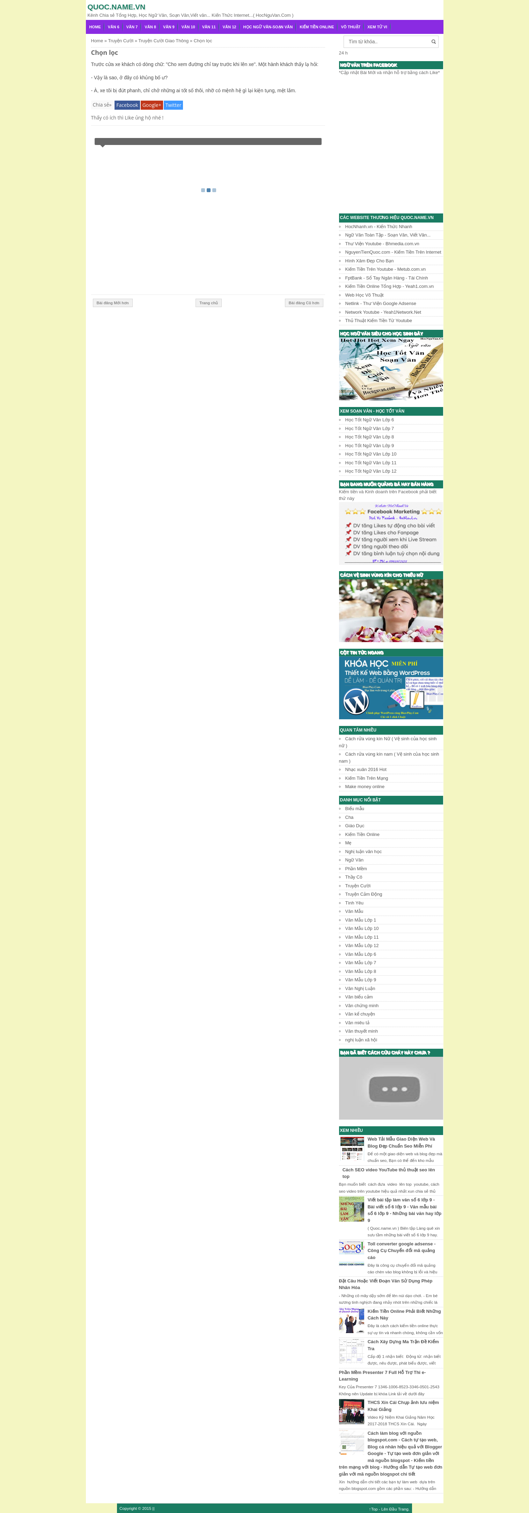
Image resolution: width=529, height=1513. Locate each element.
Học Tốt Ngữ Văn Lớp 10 (371, 454)
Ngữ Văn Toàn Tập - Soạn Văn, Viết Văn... (388, 235)
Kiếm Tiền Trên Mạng (366, 778)
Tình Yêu (354, 902)
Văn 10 (188, 27)
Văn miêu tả (357, 1022)
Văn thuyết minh (361, 1031)
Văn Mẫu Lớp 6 (360, 954)
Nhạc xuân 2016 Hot (366, 769)
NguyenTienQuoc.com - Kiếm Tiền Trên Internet (393, 252)
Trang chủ (208, 303)
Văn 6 (113, 27)
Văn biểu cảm (359, 996)
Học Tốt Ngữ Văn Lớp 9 (369, 445)
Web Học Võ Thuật (364, 295)
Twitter (174, 105)
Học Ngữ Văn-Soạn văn (268, 27)
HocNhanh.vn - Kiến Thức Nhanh (378, 226)
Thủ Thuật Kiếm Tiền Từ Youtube (378, 320)
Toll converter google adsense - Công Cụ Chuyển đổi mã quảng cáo (402, 1250)
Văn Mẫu (354, 911)
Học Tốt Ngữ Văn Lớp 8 (369, 436)
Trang (403, 1509)
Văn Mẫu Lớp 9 (360, 979)
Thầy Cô (353, 877)
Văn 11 (209, 27)
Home (95, 27)
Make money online (365, 786)
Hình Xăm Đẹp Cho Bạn (369, 260)
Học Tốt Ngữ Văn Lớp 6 (369, 419)
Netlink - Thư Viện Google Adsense (380, 303)
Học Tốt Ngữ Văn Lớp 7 (369, 428)
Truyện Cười (358, 885)
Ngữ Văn (354, 860)
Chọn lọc (104, 52)
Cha (349, 817)
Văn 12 (229, 27)
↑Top (373, 1509)
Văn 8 (150, 27)
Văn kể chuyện (360, 1014)
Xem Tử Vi (377, 27)
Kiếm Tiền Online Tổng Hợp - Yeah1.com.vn (389, 286)
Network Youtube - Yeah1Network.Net (383, 312)
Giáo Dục (355, 825)
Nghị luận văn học (363, 851)
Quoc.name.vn (117, 7)
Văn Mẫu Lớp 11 (362, 937)
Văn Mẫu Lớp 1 (360, 920)
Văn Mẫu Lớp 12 (362, 945)
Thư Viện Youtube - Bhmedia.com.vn (382, 243)
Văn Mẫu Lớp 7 (360, 962)
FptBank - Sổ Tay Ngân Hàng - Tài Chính (386, 278)
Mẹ (348, 842)
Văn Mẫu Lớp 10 (362, 928)
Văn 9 (169, 27)
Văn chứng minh (362, 1005)
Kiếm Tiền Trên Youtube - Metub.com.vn (385, 269)
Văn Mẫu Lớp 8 (360, 971)
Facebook (127, 105)
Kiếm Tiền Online (317, 27)
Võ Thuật (351, 27)
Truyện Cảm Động (363, 894)
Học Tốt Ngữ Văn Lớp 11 (371, 462)
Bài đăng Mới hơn (113, 303)
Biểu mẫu (354, 808)
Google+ (151, 105)
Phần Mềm (356, 868)
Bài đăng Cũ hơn (304, 303)
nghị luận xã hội (361, 1039)
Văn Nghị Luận (360, 988)
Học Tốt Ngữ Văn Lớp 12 (371, 471)
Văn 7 (132, 27)
